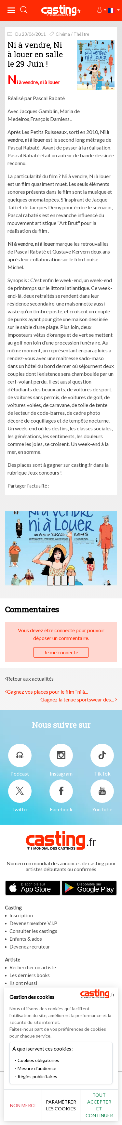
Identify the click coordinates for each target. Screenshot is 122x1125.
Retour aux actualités (30, 678)
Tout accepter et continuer (99, 1105)
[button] (101, 10)
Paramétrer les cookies (61, 1105)
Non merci (23, 1105)
